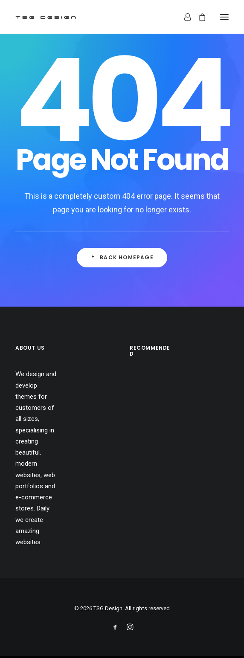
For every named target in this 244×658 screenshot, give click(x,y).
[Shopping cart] (198, 17)
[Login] (184, 17)
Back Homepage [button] (122, 257)
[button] (224, 17)
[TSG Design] (45, 17)
